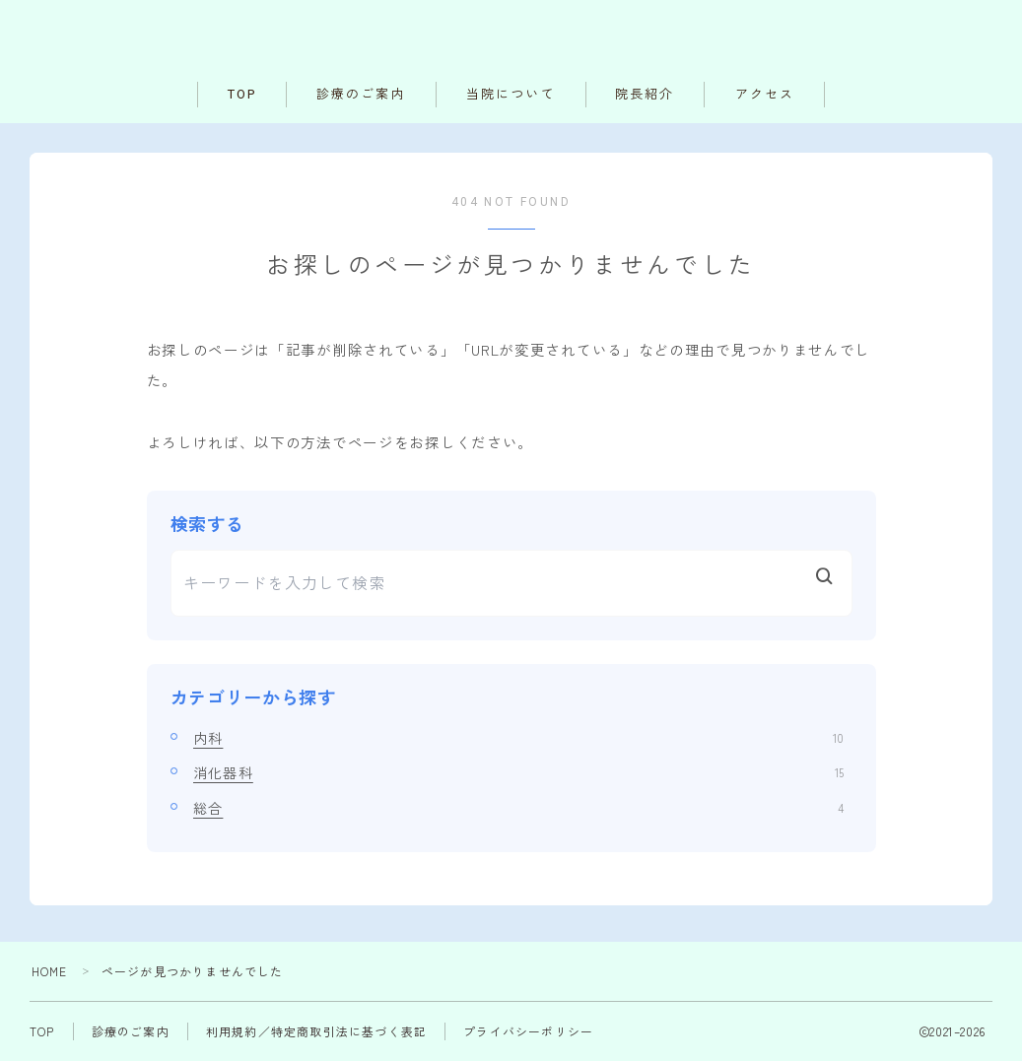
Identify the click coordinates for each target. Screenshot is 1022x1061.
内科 (518, 738)
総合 (518, 808)
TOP (242, 94)
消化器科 (518, 772)
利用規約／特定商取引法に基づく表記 (316, 1031)
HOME (50, 970)
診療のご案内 (361, 94)
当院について (511, 94)
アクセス (764, 94)
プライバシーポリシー (528, 1031)
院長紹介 (644, 94)
